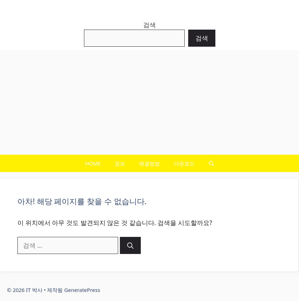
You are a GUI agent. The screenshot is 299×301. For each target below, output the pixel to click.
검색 (149, 25)
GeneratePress (82, 289)
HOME (93, 163)
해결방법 (149, 163)
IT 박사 (150, 9)
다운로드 (184, 163)
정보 (120, 163)
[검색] (130, 245)
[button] (211, 163)
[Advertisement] (149, 102)
